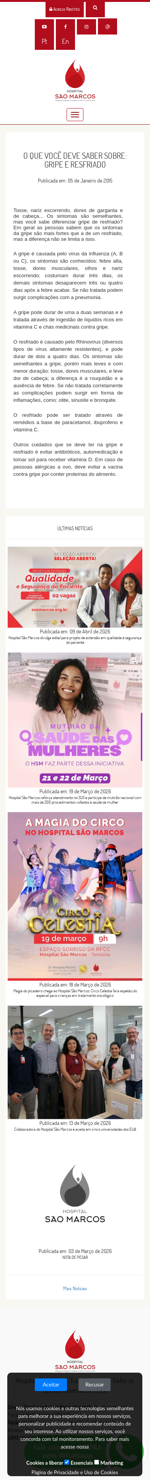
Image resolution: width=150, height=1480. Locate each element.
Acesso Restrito (64, 9)
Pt (44, 41)
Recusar (94, 1384)
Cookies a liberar (44, 1463)
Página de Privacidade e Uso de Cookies (74, 1472)
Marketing (108, 1463)
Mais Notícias (75, 1288)
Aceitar (51, 1384)
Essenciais (78, 1463)
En (65, 41)
